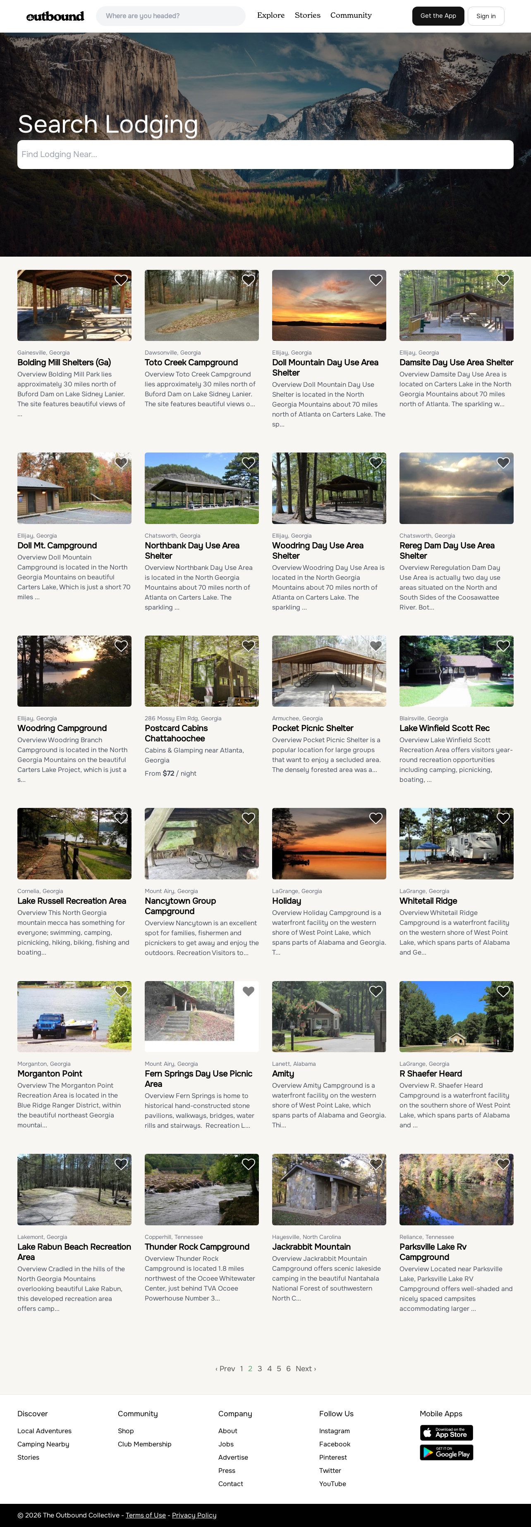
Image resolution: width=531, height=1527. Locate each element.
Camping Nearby (43, 1444)
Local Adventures (44, 1431)
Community (351, 15)
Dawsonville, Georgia (173, 353)
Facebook (334, 1444)
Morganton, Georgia (44, 1064)
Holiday (286, 901)
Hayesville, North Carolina (306, 1237)
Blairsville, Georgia (423, 718)
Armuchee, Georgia (297, 718)
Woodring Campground (62, 729)
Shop (126, 1431)
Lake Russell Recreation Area (71, 901)
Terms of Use (146, 1515)
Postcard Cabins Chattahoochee (176, 734)
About (227, 1431)
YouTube (332, 1483)
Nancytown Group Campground (180, 906)
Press (226, 1470)
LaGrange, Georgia (297, 891)
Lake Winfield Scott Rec (444, 729)
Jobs (226, 1444)
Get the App (438, 16)
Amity (283, 1074)
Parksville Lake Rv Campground (432, 1252)
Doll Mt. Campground (57, 546)
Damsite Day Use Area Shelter (456, 363)
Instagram (334, 1431)
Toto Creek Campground (191, 363)
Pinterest (333, 1457)
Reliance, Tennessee (426, 1237)
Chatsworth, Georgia (173, 535)
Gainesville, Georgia (43, 353)
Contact (230, 1483)
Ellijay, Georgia (292, 353)
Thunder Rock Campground (197, 1247)
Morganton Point (49, 1074)
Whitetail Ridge (428, 901)
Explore (271, 15)
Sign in (486, 16)
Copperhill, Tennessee (174, 1237)
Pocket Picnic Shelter (312, 729)
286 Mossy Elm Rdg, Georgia (183, 718)
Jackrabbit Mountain (311, 1247)
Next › (306, 1368)
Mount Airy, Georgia (171, 891)
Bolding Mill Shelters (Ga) (64, 363)
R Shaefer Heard (430, 1074)
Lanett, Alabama (294, 1064)
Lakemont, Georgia (42, 1237)
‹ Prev (225, 1368)
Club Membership (145, 1444)
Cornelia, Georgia (40, 891)
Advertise (233, 1457)
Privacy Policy (194, 1515)
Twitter (330, 1470)
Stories (308, 15)
